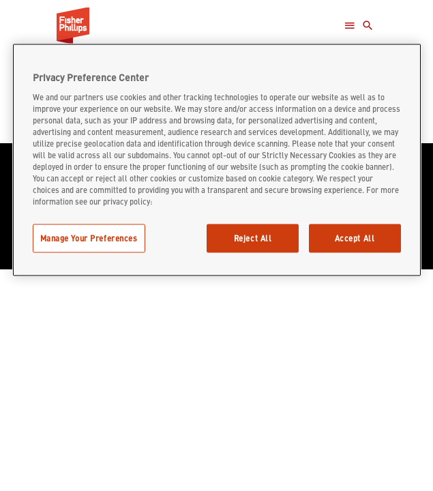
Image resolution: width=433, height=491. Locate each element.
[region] (216, 160)
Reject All (253, 238)
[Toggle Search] (368, 25)
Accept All (355, 238)
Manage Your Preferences (89, 238)
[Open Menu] (349, 25)
